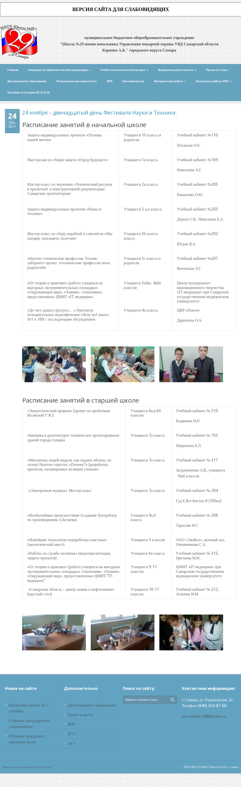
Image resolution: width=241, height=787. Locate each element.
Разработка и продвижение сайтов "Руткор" (27, 767)
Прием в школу (80, 714)
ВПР (109, 81)
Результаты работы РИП (213, 81)
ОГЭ (71, 743)
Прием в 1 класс (217, 69)
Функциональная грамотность (76, 81)
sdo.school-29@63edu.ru (204, 716)
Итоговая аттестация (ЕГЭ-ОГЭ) (28, 92)
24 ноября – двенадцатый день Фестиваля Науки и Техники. (99, 112)
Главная (12, 69)
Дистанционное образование (26, 81)
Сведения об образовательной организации (59, 69)
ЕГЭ (71, 734)
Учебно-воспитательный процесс (124, 69)
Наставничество (133, 81)
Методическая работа (170, 81)
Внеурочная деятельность (177, 69)
